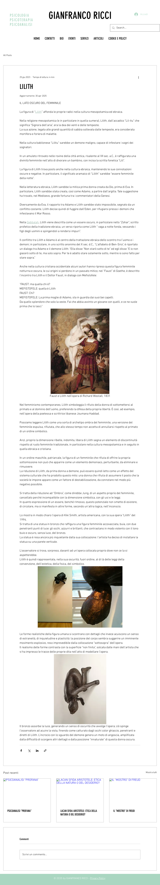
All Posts (7, 55)
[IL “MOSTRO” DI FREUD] (133, 792)
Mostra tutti (151, 772)
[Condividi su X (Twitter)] (29, 750)
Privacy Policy (97, 878)
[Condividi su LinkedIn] (37, 750)
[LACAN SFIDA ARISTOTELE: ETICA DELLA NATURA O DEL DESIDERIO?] (80, 792)
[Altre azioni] (138, 77)
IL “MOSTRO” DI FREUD (124, 811)
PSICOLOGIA (19, 15)
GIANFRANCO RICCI (80, 15)
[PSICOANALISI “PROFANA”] (27, 792)
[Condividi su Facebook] (21, 750)
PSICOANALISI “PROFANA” (19, 811)
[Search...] (134, 27)
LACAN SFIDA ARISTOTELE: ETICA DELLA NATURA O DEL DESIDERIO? (78, 812)
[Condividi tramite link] (45, 750)
